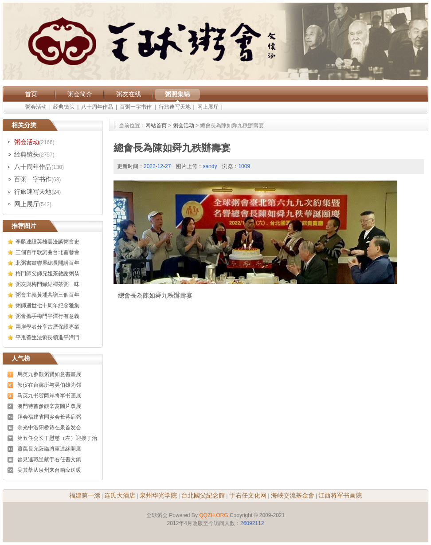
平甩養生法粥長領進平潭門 (47, 337)
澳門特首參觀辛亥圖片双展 (49, 406)
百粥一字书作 (136, 107)
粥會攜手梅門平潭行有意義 (47, 316)
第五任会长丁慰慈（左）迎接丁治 (57, 438)
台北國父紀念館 (203, 495)
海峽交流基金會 (292, 495)
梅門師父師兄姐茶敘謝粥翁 (47, 274)
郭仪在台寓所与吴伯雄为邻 (49, 385)
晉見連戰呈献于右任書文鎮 (49, 459)
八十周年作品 (97, 107)
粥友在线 (128, 94)
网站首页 (156, 125)
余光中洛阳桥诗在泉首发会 (49, 427)
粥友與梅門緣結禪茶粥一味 (47, 284)
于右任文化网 (247, 495)
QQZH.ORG (213, 515)
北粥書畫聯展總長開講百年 (47, 263)
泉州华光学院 (158, 495)
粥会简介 (79, 94)
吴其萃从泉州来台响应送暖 (49, 470)
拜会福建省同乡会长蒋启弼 (49, 417)
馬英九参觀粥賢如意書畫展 (49, 374)
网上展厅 (208, 107)
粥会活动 (36, 107)
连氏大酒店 (119, 495)
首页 (31, 94)
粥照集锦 (177, 94)
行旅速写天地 (175, 107)
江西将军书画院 (340, 495)
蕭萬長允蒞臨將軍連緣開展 (49, 449)
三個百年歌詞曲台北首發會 (47, 252)
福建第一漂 (84, 495)
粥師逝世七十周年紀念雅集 (47, 305)
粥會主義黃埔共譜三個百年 (47, 295)
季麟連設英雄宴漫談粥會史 (47, 242)
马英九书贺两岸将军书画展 (49, 395)
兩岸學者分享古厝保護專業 (47, 327)
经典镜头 (63, 107)
